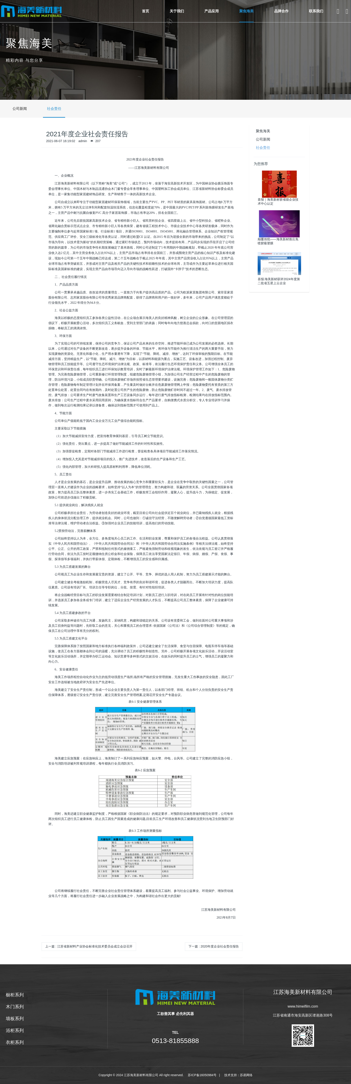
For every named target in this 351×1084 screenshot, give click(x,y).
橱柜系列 (9, 994)
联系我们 (316, 11)
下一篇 (213, 946)
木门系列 (9, 1006)
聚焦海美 (246, 11)
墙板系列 (9, 1018)
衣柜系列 (9, 1042)
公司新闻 (14, 109)
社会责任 (48, 109)
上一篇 (89, 946)
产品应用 (211, 11)
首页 (145, 11)
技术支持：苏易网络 (238, 1075)
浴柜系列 (9, 1030)
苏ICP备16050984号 (202, 1075)
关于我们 (177, 11)
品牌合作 (281, 11)
